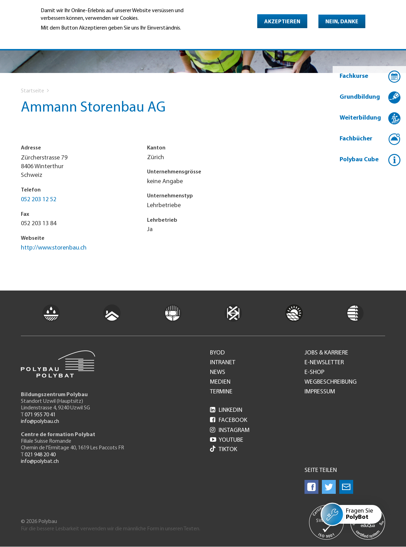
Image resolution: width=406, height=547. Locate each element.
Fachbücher (356, 139)
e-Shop (314, 372)
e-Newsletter (324, 363)
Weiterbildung (360, 118)
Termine (221, 392)
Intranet (222, 363)
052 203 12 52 (38, 199)
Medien (220, 382)
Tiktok (223, 450)
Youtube (226, 440)
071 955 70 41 (40, 415)
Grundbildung (360, 97)
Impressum (319, 392)
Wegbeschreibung (330, 382)
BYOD (217, 353)
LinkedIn (226, 410)
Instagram (230, 430)
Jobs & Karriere (326, 353)
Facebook (228, 420)
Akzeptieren (282, 22)
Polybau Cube (359, 159)
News (217, 372)
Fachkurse (354, 76)
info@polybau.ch (40, 421)
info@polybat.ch (40, 461)
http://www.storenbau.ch (54, 248)
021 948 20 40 (40, 455)
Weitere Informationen (71, 38)
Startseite (32, 91)
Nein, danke (341, 22)
